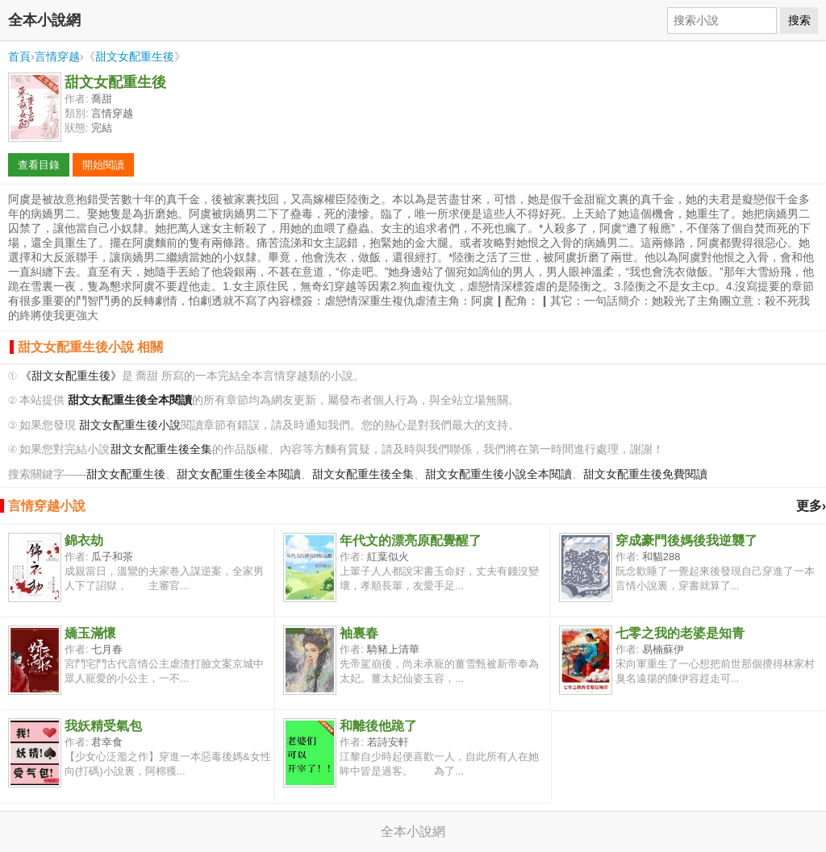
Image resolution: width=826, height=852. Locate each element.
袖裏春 (359, 633)
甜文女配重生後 (134, 56)
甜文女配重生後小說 (130, 425)
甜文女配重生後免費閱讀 (645, 474)
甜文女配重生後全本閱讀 (239, 474)
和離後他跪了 (378, 726)
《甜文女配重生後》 (71, 376)
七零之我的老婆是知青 (680, 633)
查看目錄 (39, 165)
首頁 (19, 56)
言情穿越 (57, 56)
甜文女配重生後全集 (161, 449)
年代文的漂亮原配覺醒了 (411, 540)
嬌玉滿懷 (90, 633)
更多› (811, 506)
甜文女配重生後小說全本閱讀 (498, 474)
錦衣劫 (84, 540)
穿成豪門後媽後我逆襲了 (686, 540)
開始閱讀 (103, 165)
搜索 (799, 20)
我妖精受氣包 (103, 726)
